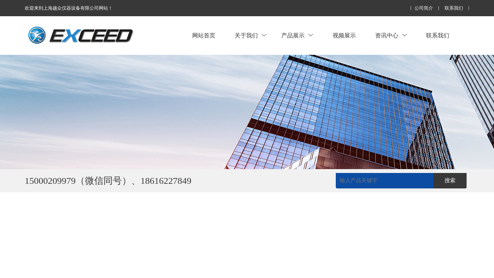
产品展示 (297, 35)
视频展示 (344, 35)
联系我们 (454, 8)
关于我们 (250, 35)
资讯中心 (391, 35)
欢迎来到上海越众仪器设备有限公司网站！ (69, 8)
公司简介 (423, 8)
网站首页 (203, 35)
